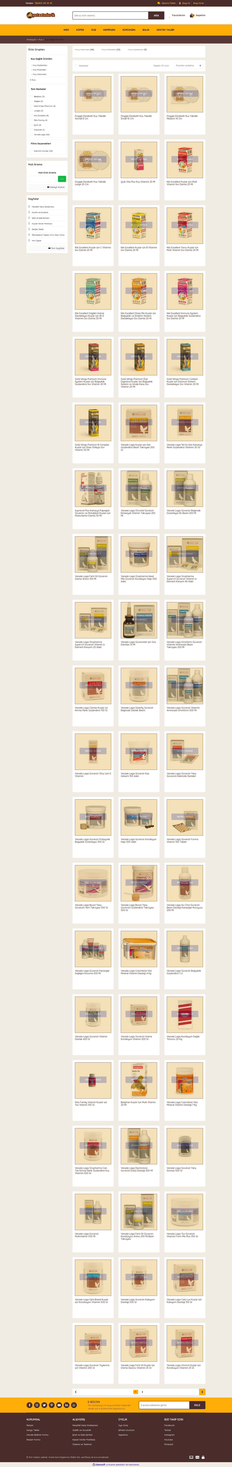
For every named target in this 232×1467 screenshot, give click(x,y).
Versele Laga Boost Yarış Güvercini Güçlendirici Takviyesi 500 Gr (137, 908)
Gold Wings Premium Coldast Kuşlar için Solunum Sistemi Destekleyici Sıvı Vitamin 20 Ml (182, 382)
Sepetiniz (123, 1434)
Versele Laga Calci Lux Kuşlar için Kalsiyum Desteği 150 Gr (184, 1301)
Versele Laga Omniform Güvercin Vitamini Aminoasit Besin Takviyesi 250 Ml (184, 645)
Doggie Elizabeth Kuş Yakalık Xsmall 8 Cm (90, 117)
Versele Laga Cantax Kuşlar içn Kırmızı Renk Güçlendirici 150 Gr (91, 709)
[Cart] (197, 15)
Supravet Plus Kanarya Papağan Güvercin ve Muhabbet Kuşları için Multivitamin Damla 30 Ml (93, 513)
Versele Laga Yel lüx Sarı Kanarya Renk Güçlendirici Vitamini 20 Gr (184, 446)
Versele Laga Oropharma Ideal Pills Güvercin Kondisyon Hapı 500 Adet (139, 579)
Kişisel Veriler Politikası (83, 1439)
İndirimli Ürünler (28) (43, 151)
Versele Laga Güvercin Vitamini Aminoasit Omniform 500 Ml (183, 709)
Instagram (169, 1434)
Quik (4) (37, 125)
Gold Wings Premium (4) (45, 106)
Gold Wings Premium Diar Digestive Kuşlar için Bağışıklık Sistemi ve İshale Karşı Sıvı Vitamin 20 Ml (137, 383)
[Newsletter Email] (172, 1405)
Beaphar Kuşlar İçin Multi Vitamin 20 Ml (138, 1103)
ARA (156, 15)
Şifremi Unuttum (126, 1430)
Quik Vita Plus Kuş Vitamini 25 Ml (138, 181)
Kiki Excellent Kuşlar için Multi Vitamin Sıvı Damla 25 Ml (182, 183)
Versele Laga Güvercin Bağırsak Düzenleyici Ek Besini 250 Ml (184, 512)
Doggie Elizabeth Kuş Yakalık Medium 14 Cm (182, 117)
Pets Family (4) (40, 120)
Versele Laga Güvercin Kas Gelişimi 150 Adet (135, 775)
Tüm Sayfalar (56, 248)
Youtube (168, 1439)
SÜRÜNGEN (128, 29)
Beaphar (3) (39, 96)
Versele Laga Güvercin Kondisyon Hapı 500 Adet (138, 840)
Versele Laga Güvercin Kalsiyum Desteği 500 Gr (138, 1301)
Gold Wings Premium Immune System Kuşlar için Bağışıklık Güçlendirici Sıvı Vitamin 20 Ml (90, 382)
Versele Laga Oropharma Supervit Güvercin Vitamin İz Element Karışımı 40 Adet (182, 579)
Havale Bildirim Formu (37, 1434)
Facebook (169, 1425)
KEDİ (66, 29)
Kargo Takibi (33, 1430)
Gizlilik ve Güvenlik (81, 1430)
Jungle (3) (38, 110)
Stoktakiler (83, 65)
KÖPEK (80, 29)
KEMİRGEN (109, 29)
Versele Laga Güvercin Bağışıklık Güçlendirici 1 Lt (184, 972)
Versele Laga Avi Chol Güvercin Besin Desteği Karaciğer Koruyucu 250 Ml (185, 908)
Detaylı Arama (55, 187)
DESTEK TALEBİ (165, 29)
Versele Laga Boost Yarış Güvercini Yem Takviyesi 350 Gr (91, 906)
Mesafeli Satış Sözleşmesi (85, 1425)
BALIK (146, 29)
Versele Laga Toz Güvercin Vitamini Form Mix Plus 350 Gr (182, 1235)
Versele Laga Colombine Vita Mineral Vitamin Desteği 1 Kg (182, 1103)
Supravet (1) (39, 129)
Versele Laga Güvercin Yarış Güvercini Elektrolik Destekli (181, 775)
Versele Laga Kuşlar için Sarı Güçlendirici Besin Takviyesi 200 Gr (138, 447)
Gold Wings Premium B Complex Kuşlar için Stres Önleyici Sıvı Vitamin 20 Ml (92, 447)
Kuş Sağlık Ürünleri (54, 39)
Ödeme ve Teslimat (82, 1444)
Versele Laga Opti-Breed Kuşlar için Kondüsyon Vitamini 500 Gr (91, 1301)
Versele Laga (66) (42, 134)
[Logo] (41, 15)
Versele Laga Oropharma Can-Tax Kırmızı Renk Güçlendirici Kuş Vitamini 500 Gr (92, 1171)
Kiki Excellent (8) (41, 115)
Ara (62, 179)
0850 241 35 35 (39, 3)
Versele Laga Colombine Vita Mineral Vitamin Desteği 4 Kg (136, 972)
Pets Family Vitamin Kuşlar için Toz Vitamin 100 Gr (91, 1103)
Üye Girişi (123, 1425)
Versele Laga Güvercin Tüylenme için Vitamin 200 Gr (92, 1366)
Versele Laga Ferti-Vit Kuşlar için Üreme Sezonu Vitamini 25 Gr (138, 1366)
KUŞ (93, 29)
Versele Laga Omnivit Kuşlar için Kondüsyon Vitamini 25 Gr (184, 1366)
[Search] (118, 15)
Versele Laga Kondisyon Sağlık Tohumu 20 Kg (183, 1038)
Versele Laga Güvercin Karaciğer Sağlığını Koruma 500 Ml (92, 972)
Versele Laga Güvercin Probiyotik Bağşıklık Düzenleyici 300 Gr (92, 840)
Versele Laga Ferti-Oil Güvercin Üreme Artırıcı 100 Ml (91, 577)
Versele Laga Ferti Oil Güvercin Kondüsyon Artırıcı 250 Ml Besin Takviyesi (137, 1236)
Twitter (167, 1430)
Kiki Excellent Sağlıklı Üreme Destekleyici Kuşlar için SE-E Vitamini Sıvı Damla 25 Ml (89, 316)
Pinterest (168, 1444)
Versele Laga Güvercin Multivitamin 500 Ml (87, 1235)
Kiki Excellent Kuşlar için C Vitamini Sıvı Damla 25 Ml (93, 249)
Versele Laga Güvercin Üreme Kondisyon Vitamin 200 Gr (136, 1038)
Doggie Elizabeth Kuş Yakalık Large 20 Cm (90, 183)
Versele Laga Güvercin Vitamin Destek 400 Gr (91, 1038)
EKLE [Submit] (197, 1405)
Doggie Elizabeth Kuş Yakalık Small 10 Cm (136, 117)
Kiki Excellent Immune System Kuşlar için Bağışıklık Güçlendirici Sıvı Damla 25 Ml (184, 316)
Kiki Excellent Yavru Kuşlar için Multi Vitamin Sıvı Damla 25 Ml (182, 249)
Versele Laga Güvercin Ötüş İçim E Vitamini (93, 775)
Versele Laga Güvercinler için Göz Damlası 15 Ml (138, 643)
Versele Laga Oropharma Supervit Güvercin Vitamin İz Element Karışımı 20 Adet (90, 645)
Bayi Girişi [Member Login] (198, 3)
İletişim (30, 1425)
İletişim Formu (33, 1439)
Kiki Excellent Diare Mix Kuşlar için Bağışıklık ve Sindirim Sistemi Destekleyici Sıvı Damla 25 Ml (138, 316)
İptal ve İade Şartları (82, 1434)
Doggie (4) (38, 101)
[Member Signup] (184, 3)
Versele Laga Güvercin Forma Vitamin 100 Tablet (182, 840)
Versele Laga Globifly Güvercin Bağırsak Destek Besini (137, 709)
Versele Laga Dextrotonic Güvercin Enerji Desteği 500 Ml (137, 1169)
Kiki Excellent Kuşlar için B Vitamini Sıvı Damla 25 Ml (139, 249)
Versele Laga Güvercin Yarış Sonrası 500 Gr (181, 1169)
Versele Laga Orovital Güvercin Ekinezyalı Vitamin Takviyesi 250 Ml (138, 513)
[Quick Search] (42, 179)
